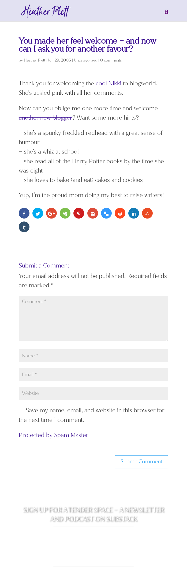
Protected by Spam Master (53, 435)
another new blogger (45, 117)
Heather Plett (34, 60)
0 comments (111, 60)
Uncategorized (85, 60)
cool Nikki (108, 83)
